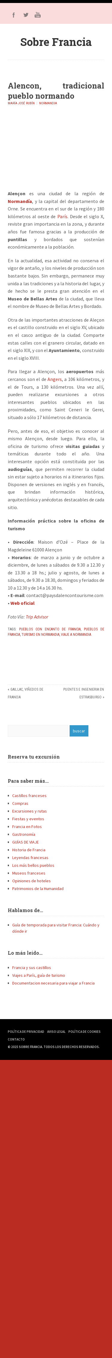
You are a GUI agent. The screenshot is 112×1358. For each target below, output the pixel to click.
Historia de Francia (28, 849)
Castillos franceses (29, 795)
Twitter (26, 15)
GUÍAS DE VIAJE (25, 842)
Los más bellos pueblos (33, 865)
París (62, 216)
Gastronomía (23, 834)
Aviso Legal (56, 1032)
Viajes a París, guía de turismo (38, 975)
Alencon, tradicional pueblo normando (56, 90)
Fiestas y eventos (28, 818)
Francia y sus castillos (31, 967)
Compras (20, 803)
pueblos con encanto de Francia (50, 629)
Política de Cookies (84, 1032)
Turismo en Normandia (40, 635)
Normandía (20, 201)
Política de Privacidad (26, 1032)
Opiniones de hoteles (31, 880)
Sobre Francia (56, 42)
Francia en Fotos (27, 826)
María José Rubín (21, 103)
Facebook (14, 15)
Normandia (48, 103)
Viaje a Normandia (76, 635)
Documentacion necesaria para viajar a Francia (53, 983)
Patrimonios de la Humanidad (38, 888)
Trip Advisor (37, 617)
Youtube (38, 15)
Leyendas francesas (30, 857)
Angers (54, 379)
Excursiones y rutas (29, 811)
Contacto (16, 1039)
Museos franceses (28, 873)
